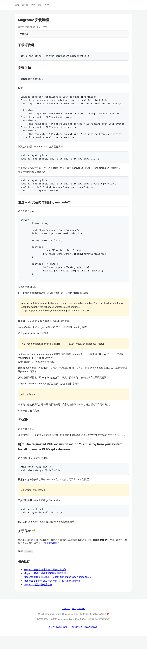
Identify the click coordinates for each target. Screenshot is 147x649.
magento (28, 564)
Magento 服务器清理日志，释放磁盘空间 (45, 582)
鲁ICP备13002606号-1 (59, 639)
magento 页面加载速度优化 (38, 597)
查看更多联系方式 (53, 556)
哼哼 (33, 5)
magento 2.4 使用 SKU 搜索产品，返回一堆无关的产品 (52, 593)
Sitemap (81, 621)
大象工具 (66, 621)
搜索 (47, 5)
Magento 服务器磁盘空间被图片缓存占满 (45, 585)
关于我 (25, 5)
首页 (17, 5)
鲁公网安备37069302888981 (85, 639)
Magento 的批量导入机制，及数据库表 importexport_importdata (57, 589)
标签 (40, 5)
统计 (74, 621)
